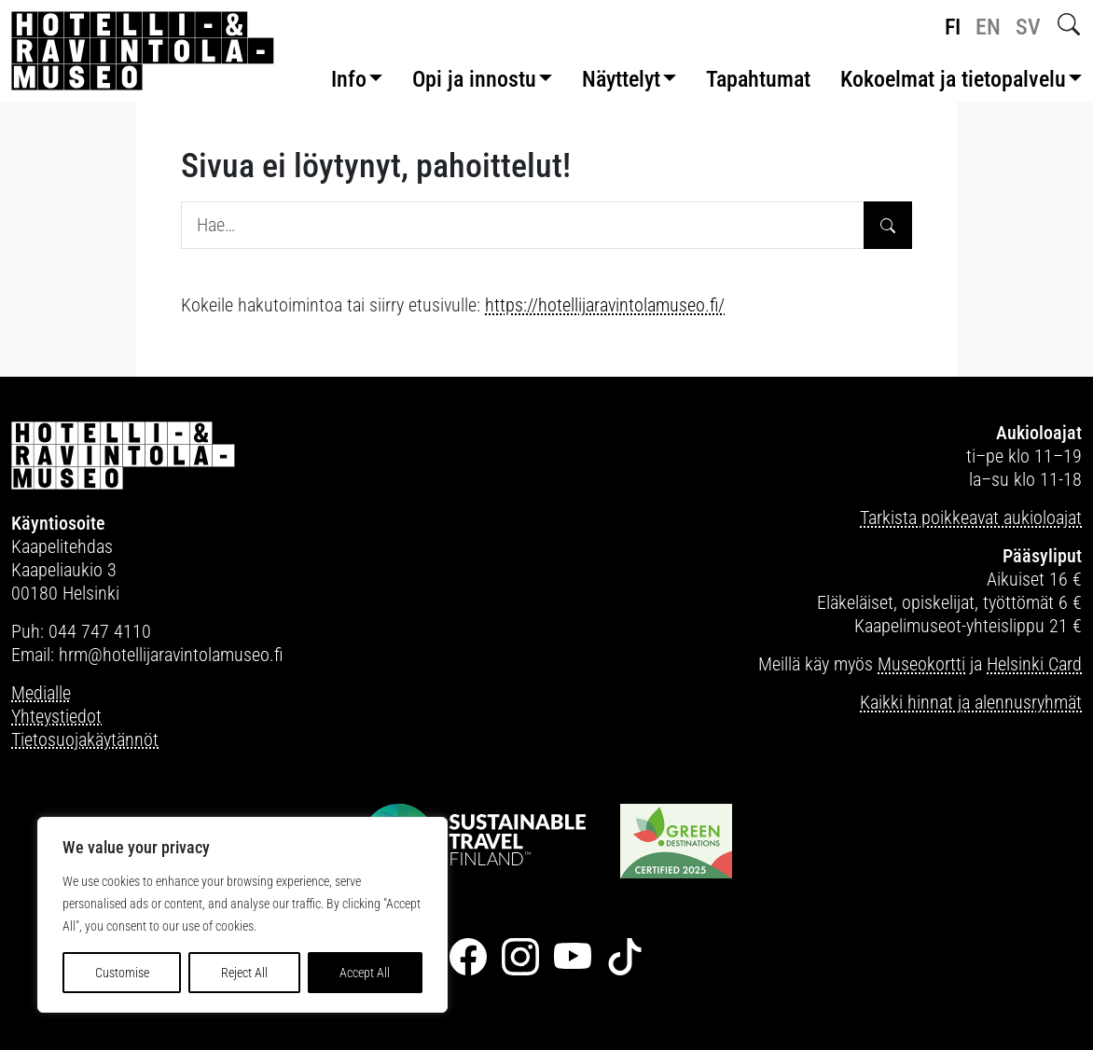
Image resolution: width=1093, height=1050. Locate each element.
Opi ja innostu (474, 79)
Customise (122, 972)
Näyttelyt (621, 79)
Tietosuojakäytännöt (85, 739)
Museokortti (921, 664)
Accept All (364, 972)
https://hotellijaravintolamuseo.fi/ (605, 305)
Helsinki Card (1034, 664)
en (988, 27)
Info (349, 79)
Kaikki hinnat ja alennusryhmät (971, 702)
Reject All (244, 972)
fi (953, 27)
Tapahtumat (758, 79)
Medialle (41, 693)
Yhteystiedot (56, 716)
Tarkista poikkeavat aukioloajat (971, 517)
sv (1028, 27)
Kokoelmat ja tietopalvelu (953, 79)
